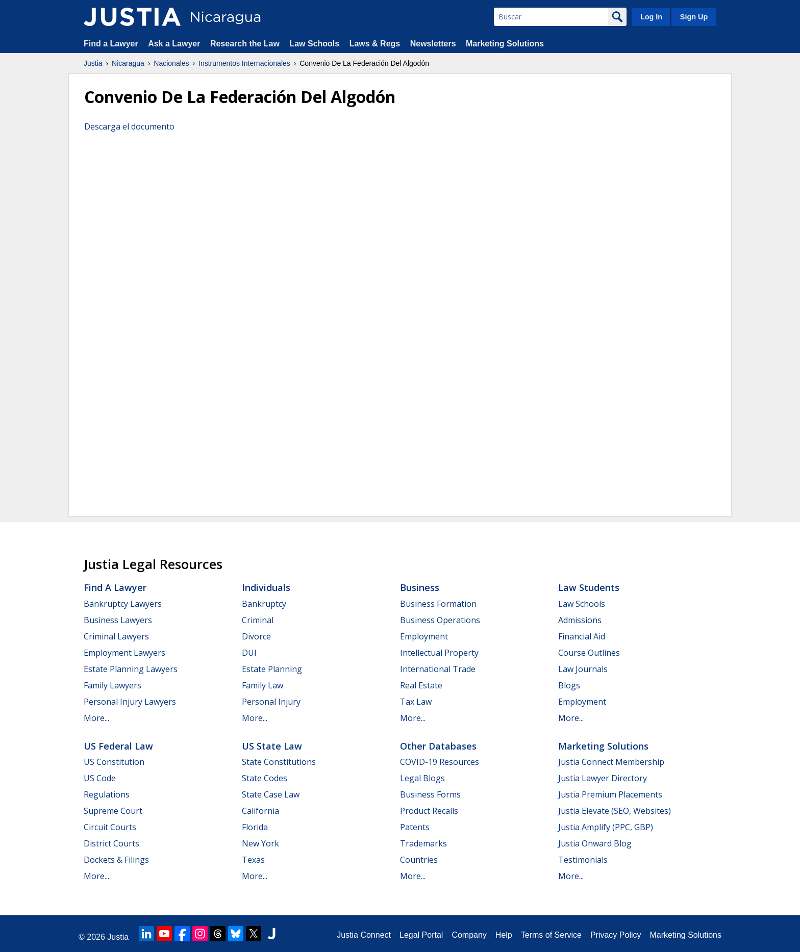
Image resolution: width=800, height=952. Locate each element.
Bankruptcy (264, 603)
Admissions (580, 620)
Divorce (256, 636)
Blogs (569, 685)
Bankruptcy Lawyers (123, 603)
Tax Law (416, 701)
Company (469, 935)
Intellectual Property (439, 652)
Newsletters (433, 43)
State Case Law (270, 794)
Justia (93, 63)
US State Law (272, 746)
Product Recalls (429, 810)
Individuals (266, 587)
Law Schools (314, 43)
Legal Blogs (422, 778)
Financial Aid (581, 636)
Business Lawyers (118, 620)
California (260, 810)
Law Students (588, 587)
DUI (249, 652)
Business (419, 587)
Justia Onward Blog (595, 843)
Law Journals (583, 669)
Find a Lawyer (111, 43)
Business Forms (430, 794)
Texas (253, 859)
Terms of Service (551, 935)
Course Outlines (589, 652)
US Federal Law (118, 746)
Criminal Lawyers (116, 636)
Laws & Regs (375, 43)
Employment (424, 636)
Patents (415, 827)
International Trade (438, 669)
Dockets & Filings (116, 859)
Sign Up (694, 17)
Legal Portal (421, 935)
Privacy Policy (615, 935)
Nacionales (171, 63)
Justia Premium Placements (610, 794)
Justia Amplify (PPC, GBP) (605, 827)
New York (260, 843)
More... (96, 718)
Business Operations (440, 620)
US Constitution (114, 761)
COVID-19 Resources (439, 761)
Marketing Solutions (505, 43)
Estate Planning (272, 669)
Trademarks (423, 843)
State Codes (264, 778)
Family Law (262, 685)
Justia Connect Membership (611, 761)
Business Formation (438, 603)
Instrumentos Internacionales (244, 63)
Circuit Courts (110, 827)
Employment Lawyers (124, 652)
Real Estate (421, 685)
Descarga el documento (129, 126)
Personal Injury (271, 701)
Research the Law (245, 43)
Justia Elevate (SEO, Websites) (614, 810)
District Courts (111, 843)
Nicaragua (128, 63)
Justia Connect (364, 935)
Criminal (257, 620)
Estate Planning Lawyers (131, 669)
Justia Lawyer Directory (602, 778)
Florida (255, 827)
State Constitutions (279, 761)
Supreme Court (113, 810)
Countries (419, 859)
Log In (651, 17)
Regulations (107, 794)
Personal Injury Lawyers (130, 701)
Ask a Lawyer (175, 43)
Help (503, 935)
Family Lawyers (112, 685)
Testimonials (583, 859)
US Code (100, 778)
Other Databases (438, 746)
